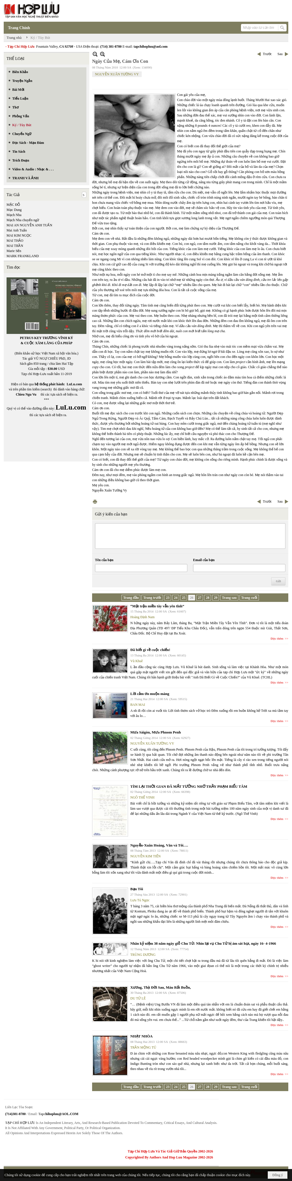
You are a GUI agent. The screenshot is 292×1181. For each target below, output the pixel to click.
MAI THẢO (15, 241)
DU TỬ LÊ (138, 998)
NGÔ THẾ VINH (142, 797)
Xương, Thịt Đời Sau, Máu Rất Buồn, (160, 987)
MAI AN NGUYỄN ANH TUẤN (29, 225)
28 (207, 598)
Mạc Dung (14, 210)
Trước (267, 54)
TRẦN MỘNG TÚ (143, 1047)
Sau (280, 54)
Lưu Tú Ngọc (139, 900)
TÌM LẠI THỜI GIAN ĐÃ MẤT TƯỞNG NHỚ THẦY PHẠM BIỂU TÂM (188, 786)
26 (191, 598)
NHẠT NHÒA (141, 1036)
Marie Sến (14, 251)
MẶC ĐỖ (13, 205)
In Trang (95, 502)
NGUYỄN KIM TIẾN (145, 856)
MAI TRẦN (15, 246)
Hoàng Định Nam (142, 617)
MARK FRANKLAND (23, 256)
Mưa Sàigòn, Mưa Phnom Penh (155, 732)
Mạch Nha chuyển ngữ (23, 220)
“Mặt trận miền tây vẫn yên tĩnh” (157, 606)
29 (215, 598)
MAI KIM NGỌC (19, 235)
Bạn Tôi (136, 889)
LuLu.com (74, 384)
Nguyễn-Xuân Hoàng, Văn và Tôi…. (159, 845)
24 (175, 598)
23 (167, 598)
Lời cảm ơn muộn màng (149, 694)
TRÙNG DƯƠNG (142, 955)
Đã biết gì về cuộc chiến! (150, 650)
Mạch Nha (14, 215)
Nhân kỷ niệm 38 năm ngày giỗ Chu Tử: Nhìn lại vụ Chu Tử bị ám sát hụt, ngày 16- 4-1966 (203, 943)
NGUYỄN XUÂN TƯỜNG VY (117, 74)
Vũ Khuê (136, 661)
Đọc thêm (277, 638)
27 (199, 598)
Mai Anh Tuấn (17, 230)
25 (183, 598)
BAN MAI (137, 705)
